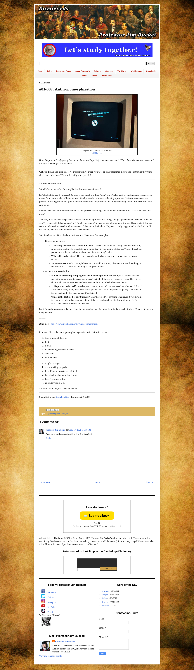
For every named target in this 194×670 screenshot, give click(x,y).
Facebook (52, 592)
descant (105, 602)
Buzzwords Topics (63, 71)
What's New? (106, 76)
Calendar (109, 71)
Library (97, 71)
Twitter (51, 597)
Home (40, 71)
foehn (104, 598)
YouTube (51, 607)
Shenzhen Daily (63, 396)
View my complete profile (50, 656)
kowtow (105, 606)
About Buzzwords (82, 71)
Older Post (149, 482)
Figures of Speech (53, 414)
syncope (105, 591)
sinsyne (105, 594)
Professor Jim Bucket (55, 430)
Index (49, 71)
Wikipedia (97, 153)
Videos (84, 76)
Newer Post (45, 482)
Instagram (52, 602)
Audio (94, 76)
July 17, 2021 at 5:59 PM (80, 430)
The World (121, 71)
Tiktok (50, 612)
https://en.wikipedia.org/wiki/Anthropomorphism (74, 323)
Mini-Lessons (136, 71)
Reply (48, 438)
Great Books (151, 71)
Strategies (65, 414)
